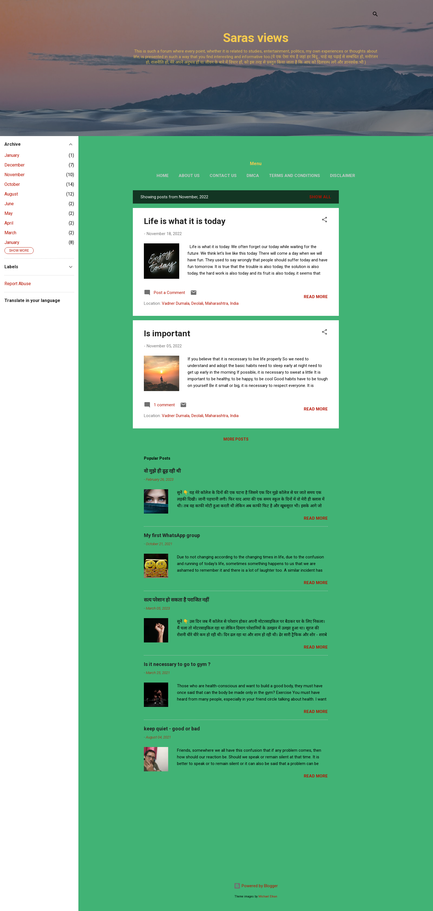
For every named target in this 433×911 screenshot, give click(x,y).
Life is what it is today (184, 221)
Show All (320, 196)
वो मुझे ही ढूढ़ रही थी (162, 471)
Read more (316, 296)
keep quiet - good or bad (172, 729)
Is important (167, 333)
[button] (324, 220)
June (9, 203)
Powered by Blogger (256, 885)
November (14, 174)
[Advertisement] (256, 108)
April (8, 223)
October (12, 184)
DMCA (253, 175)
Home (163, 175)
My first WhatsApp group (172, 535)
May (8, 213)
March (10, 232)
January (11, 155)
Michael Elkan (267, 896)
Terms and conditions (294, 175)
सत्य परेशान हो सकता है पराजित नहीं (176, 600)
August (11, 194)
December (14, 165)
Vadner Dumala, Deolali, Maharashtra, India (200, 303)
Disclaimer (342, 175)
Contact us (223, 175)
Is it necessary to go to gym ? (177, 664)
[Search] (375, 15)
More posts (236, 439)
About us (189, 175)
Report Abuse (17, 283)
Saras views (256, 37)
